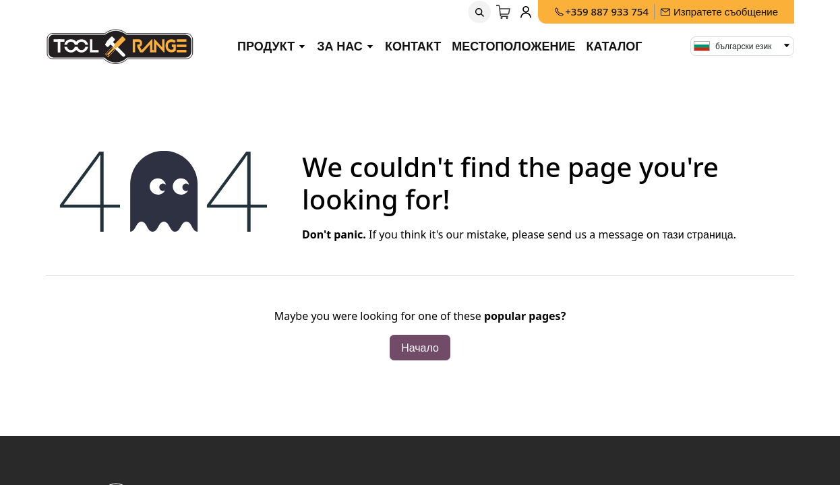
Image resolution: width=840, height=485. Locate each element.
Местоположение (513, 46)
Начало (420, 347)
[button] (480, 12)
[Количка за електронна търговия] (504, 12)
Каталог (614, 46)
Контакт (413, 46)
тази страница (697, 234)
